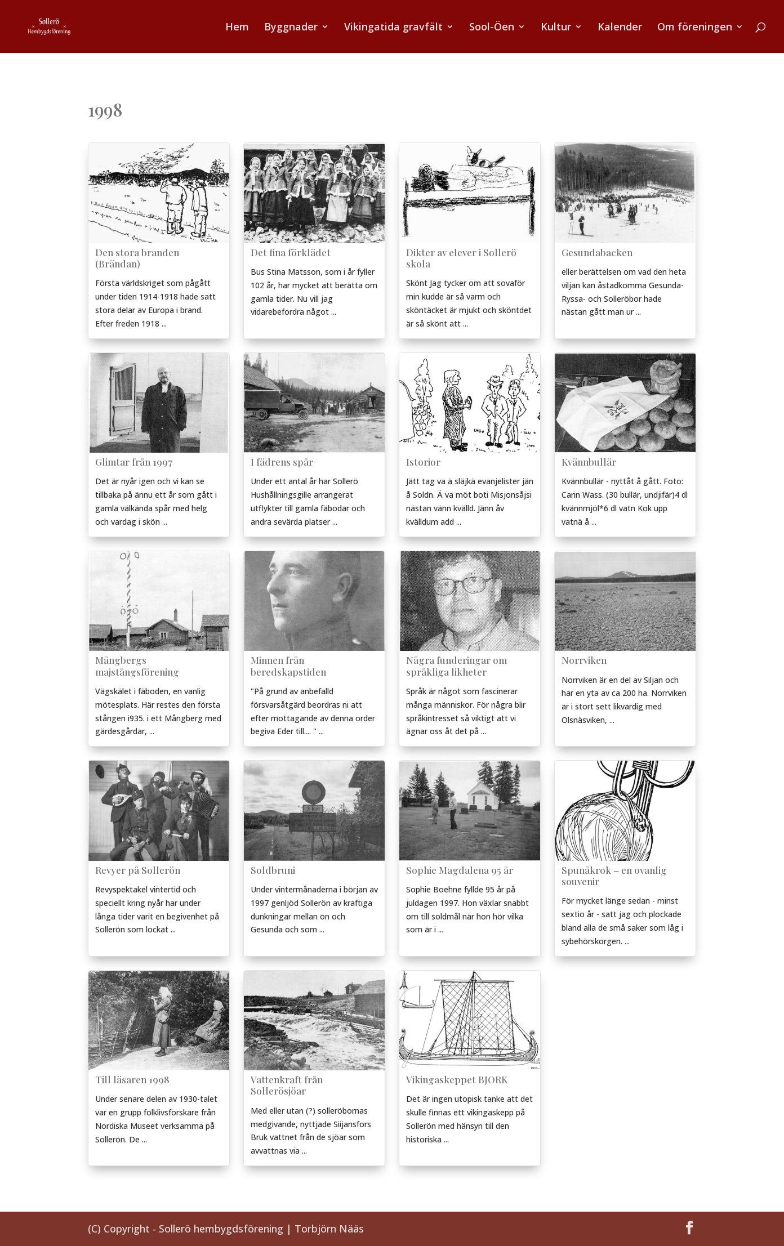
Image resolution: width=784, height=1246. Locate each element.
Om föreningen (694, 28)
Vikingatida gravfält (393, 28)
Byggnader (291, 28)
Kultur (556, 28)
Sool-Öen (491, 28)
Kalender (620, 28)
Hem (237, 28)
